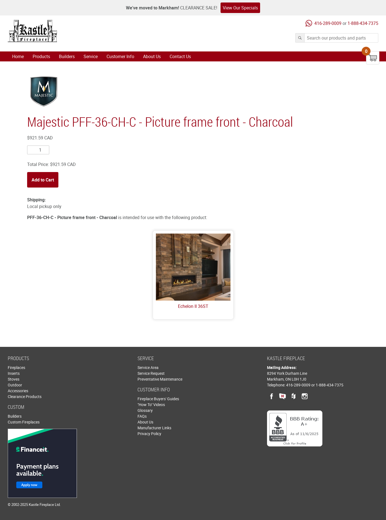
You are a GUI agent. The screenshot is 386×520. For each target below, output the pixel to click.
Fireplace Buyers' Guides (158, 398)
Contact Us (180, 56)
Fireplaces (16, 367)
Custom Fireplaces (24, 422)
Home (18, 56)
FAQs (142, 416)
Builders (67, 56)
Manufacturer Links (154, 427)
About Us (152, 56)
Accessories (18, 390)
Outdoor (15, 385)
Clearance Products (25, 396)
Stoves (13, 379)
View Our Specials (240, 8)
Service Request (151, 373)
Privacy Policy (149, 433)
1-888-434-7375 (363, 23)
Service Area (148, 367)
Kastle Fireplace (32, 31)
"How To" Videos (151, 404)
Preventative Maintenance (160, 379)
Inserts (14, 373)
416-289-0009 (327, 23)
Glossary (145, 410)
